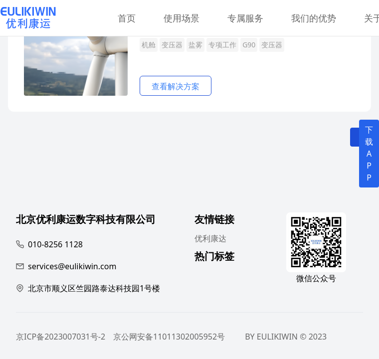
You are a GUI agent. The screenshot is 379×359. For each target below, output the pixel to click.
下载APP (369, 153)
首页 (127, 18)
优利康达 (210, 238)
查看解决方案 (175, 86)
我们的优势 (313, 18)
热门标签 (214, 257)
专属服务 (245, 18)
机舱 (149, 44)
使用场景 (181, 18)
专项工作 (222, 44)
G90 (248, 44)
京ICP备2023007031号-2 (60, 336)
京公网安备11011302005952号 (169, 336)
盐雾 (195, 44)
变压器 (172, 44)
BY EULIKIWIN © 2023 (286, 336)
